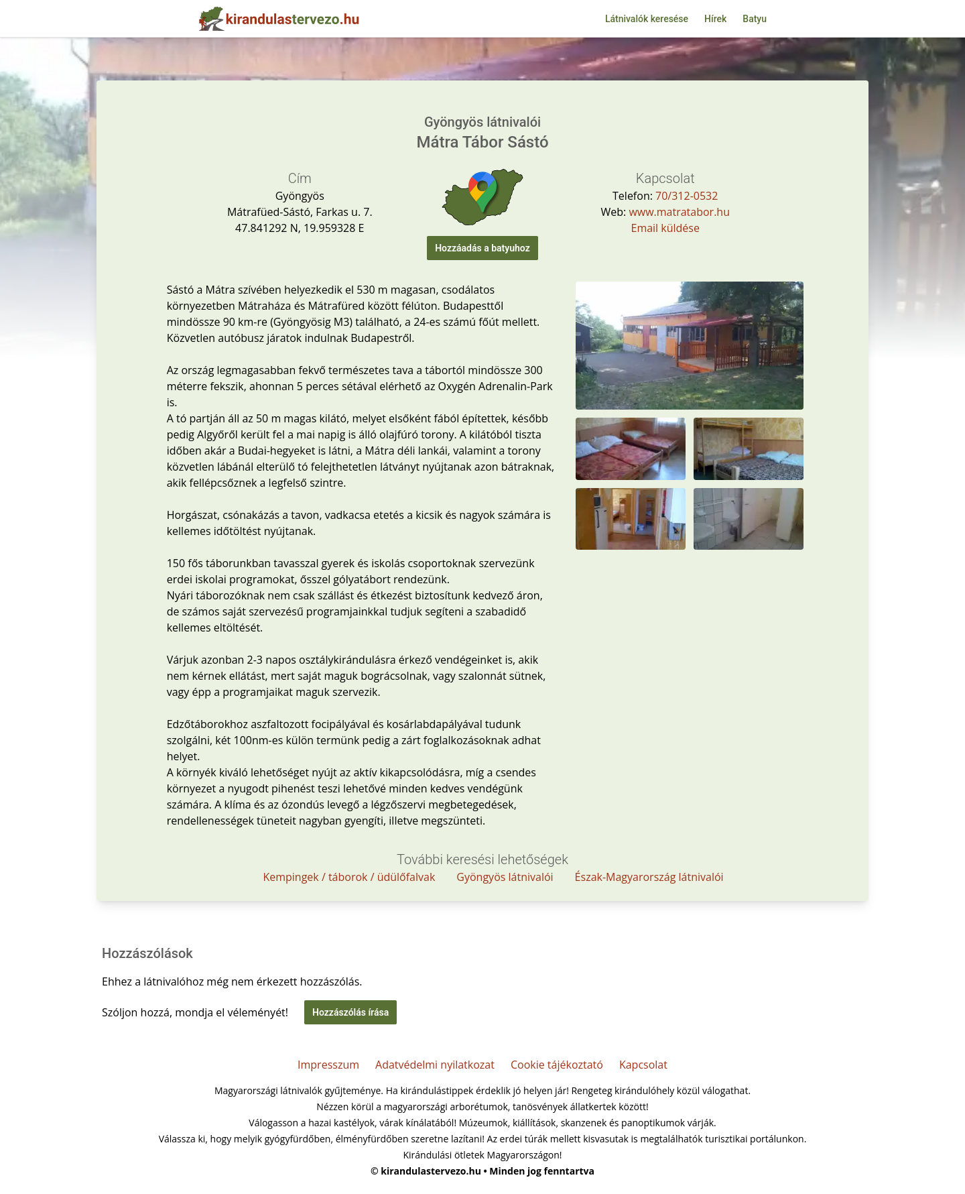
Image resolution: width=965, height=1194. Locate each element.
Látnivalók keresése (646, 18)
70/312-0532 (686, 195)
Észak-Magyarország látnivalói (649, 877)
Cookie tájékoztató (557, 1064)
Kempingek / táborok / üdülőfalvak (349, 877)
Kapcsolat (643, 1064)
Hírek (715, 18)
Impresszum (328, 1064)
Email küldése (665, 228)
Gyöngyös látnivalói (504, 877)
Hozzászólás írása (350, 1012)
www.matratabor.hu (679, 211)
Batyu (755, 18)
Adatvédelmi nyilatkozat (435, 1064)
